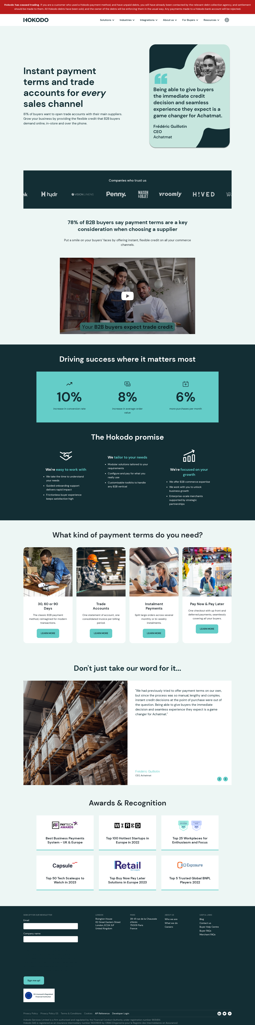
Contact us (205, 923)
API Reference (102, 1013)
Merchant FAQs (207, 934)
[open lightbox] (127, 296)
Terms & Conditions (71, 1013)
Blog (202, 919)
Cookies (88, 1013)
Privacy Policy (30, 1013)
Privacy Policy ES (49, 1013)
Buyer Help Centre (209, 926)
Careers (169, 926)
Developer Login (120, 1013)
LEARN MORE (48, 633)
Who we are (171, 919)
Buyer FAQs (205, 930)
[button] (107, 20)
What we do (171, 923)
